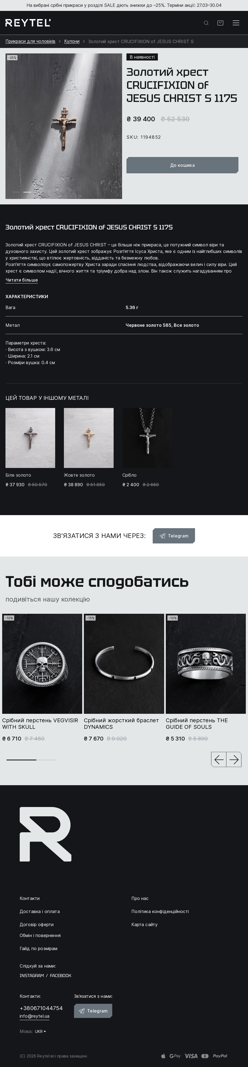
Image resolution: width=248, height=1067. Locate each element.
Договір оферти (37, 924)
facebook (60, 976)
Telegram (174, 536)
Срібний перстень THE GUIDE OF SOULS (197, 723)
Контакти (30, 898)
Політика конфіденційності (160, 911)
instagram (32, 976)
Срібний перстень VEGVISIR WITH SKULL (40, 723)
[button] (218, 760)
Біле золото (18, 475)
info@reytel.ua (34, 1016)
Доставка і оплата (40, 911)
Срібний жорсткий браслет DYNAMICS (121, 723)
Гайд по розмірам (39, 948)
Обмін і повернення (40, 935)
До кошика (185, 165)
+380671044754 (41, 1008)
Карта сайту (144, 924)
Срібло (129, 475)
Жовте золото (79, 475)
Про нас (140, 898)
